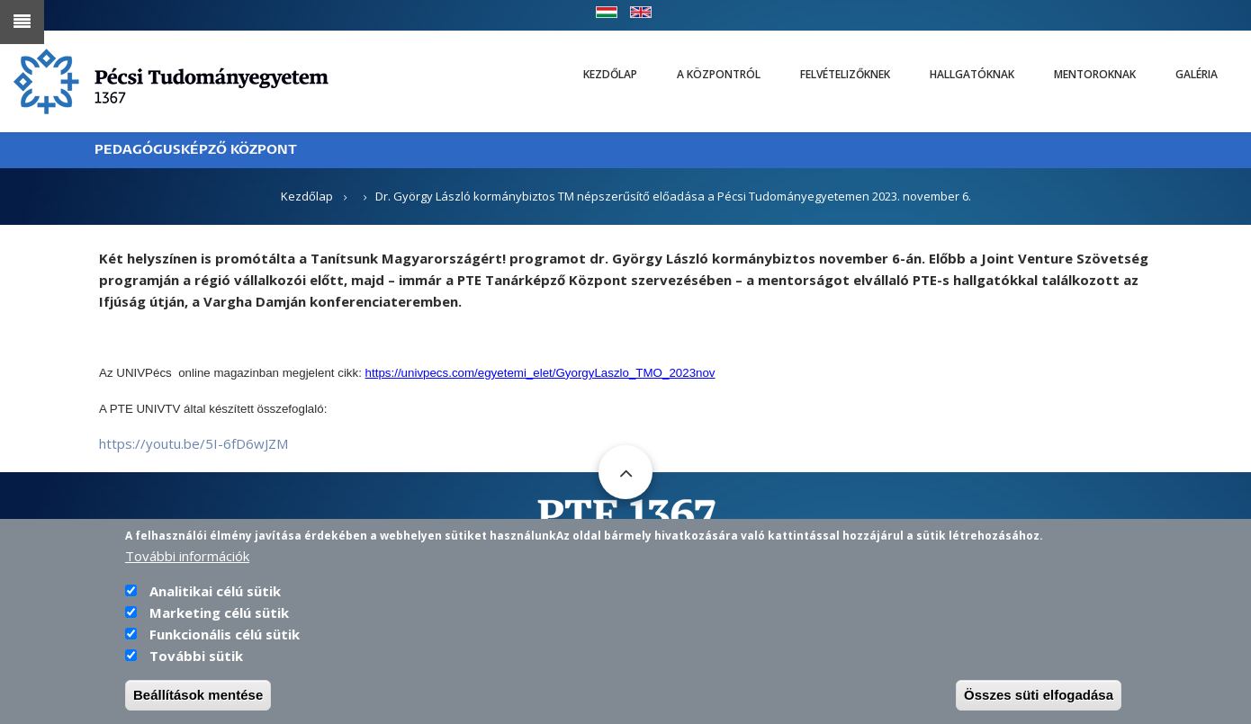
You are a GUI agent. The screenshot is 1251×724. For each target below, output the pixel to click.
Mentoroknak (1095, 74)
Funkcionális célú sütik (224, 643)
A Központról (718, 74)
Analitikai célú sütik (215, 600)
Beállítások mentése (198, 703)
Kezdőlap (610, 74)
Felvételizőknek (845, 74)
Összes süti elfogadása (1038, 703)
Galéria (1196, 74)
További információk (187, 565)
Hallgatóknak (972, 74)
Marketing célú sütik (219, 621)
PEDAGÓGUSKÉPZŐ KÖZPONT (195, 149)
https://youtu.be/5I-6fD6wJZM (193, 443)
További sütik (196, 665)
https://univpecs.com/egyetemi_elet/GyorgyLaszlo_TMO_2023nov (540, 373)
